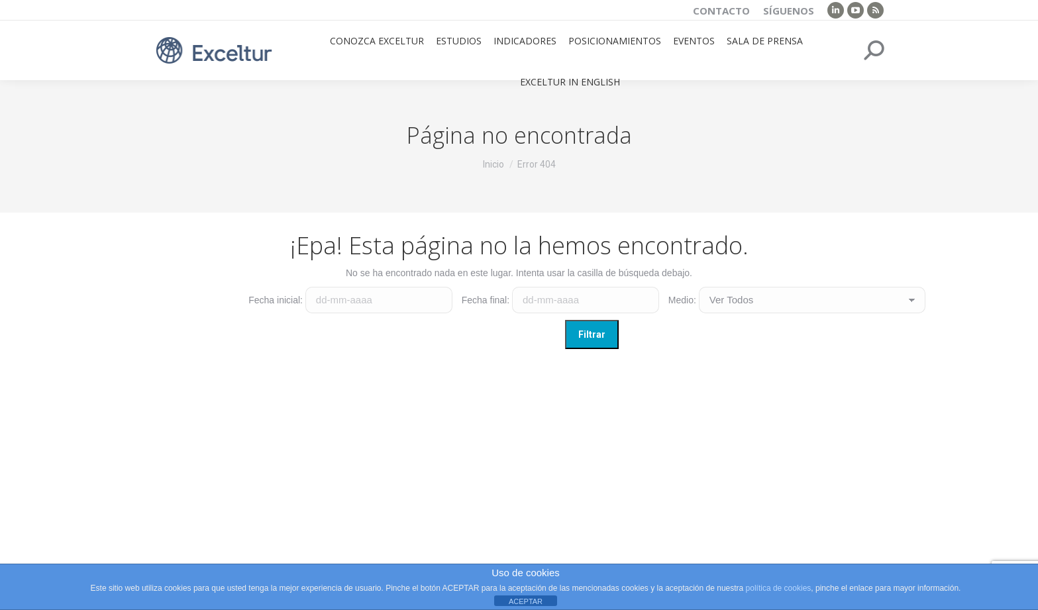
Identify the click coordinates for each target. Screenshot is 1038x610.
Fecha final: (485, 300)
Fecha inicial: (275, 300)
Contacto (721, 10)
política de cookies (778, 588)
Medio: (682, 300)
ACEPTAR (526, 601)
